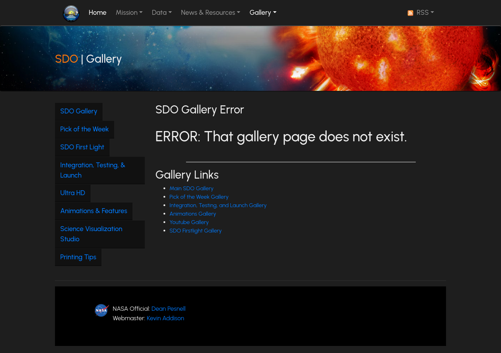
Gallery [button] (260, 12)
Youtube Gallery (189, 222)
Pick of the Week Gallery (199, 196)
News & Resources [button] (208, 12)
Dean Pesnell (168, 308)
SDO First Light (82, 147)
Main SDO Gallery (191, 188)
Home (99, 12)
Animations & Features (93, 211)
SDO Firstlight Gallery (195, 230)
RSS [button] (418, 12)
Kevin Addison (165, 318)
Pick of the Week (84, 129)
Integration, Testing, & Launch (92, 170)
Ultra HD (72, 193)
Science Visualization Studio (91, 234)
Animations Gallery (192, 213)
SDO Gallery (78, 111)
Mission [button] (126, 12)
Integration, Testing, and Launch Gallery (218, 205)
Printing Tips (78, 257)
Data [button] (159, 12)
